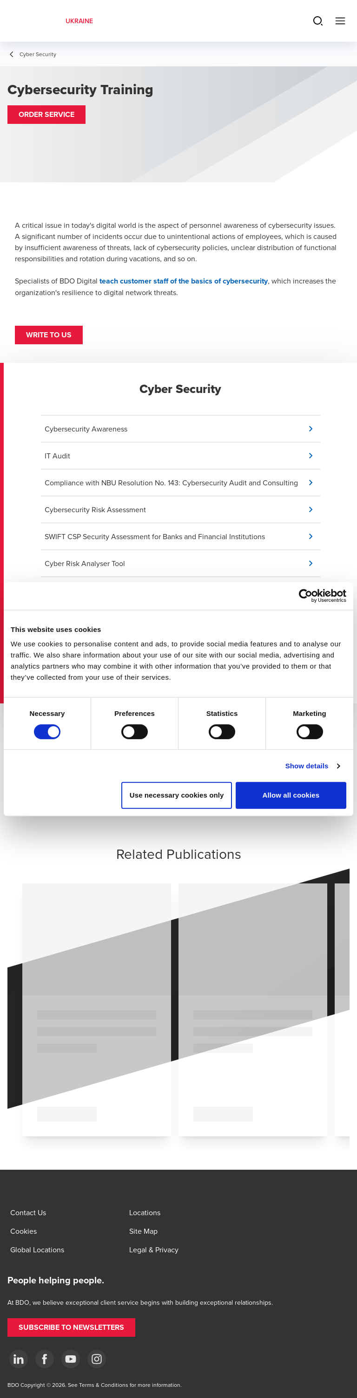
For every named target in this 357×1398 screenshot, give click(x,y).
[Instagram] (97, 1359)
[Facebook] (44, 1359)
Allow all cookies (291, 795)
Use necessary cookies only (177, 795)
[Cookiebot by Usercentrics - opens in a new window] (305, 596)
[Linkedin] (18, 1359)
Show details (307, 766)
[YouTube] (71, 1359)
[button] (46, 114)
